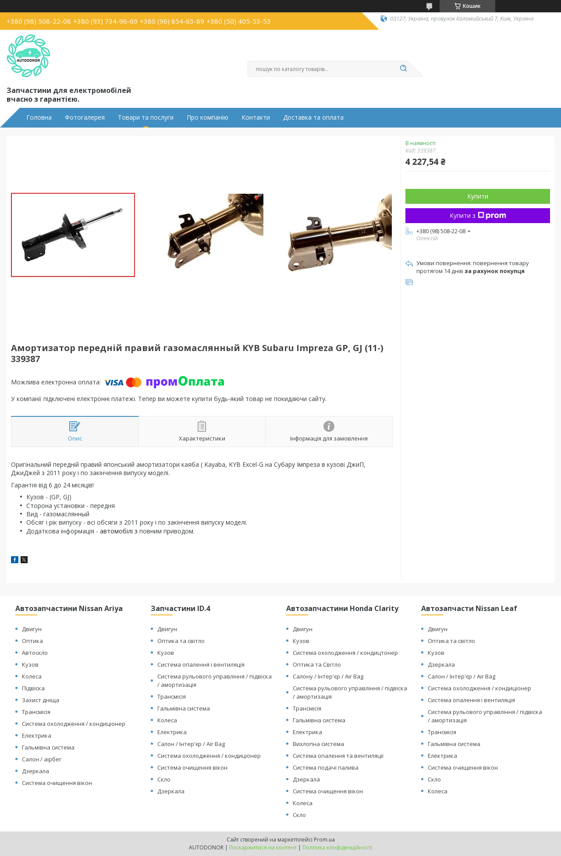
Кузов (30, 664)
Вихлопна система (318, 744)
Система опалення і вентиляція (201, 664)
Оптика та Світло (317, 664)
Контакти (255, 117)
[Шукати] (403, 69)
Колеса (32, 676)
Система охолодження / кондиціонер (73, 724)
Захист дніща (40, 700)
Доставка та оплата (313, 117)
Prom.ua (324, 839)
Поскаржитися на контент (263, 847)
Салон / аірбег (41, 759)
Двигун (32, 629)
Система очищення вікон (57, 783)
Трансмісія (36, 712)
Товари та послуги (146, 117)
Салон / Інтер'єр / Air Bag (191, 744)
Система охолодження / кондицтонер (345, 653)
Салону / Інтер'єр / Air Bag (328, 676)
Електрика (36, 735)
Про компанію (207, 117)
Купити (477, 196)
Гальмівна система (48, 747)
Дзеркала (35, 771)
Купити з (478, 215)
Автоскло (35, 653)
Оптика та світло (181, 641)
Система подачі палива (326, 767)
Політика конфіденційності (337, 847)
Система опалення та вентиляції (338, 756)
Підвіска (33, 688)
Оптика (32, 641)
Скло (163, 779)
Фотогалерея (85, 117)
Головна (39, 117)
